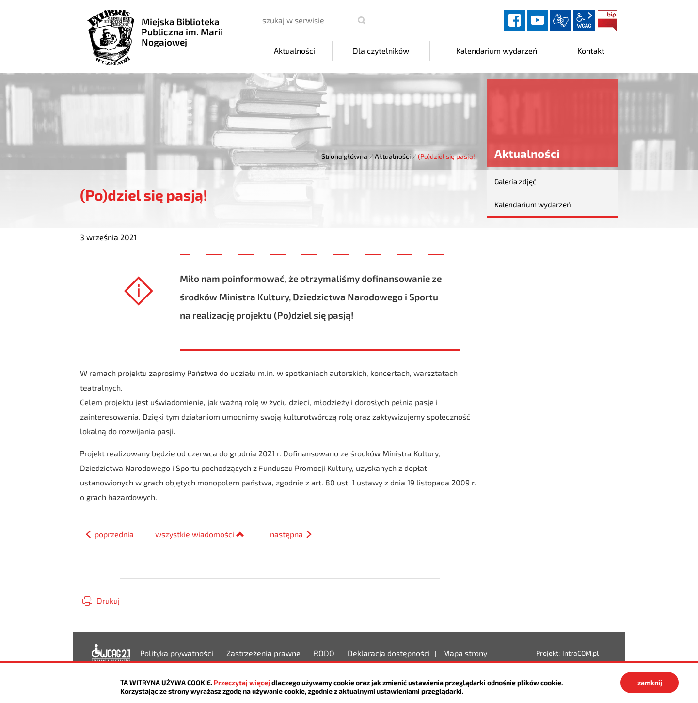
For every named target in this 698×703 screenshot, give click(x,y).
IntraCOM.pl (580, 652)
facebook (514, 20)
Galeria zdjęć (515, 181)
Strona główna (344, 156)
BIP (607, 20)
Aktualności (393, 156)
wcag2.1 (584, 20)
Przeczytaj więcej (242, 682)
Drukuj (108, 600)
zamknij (649, 682)
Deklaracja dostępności (111, 653)
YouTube (537, 20)
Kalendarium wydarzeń (532, 204)
